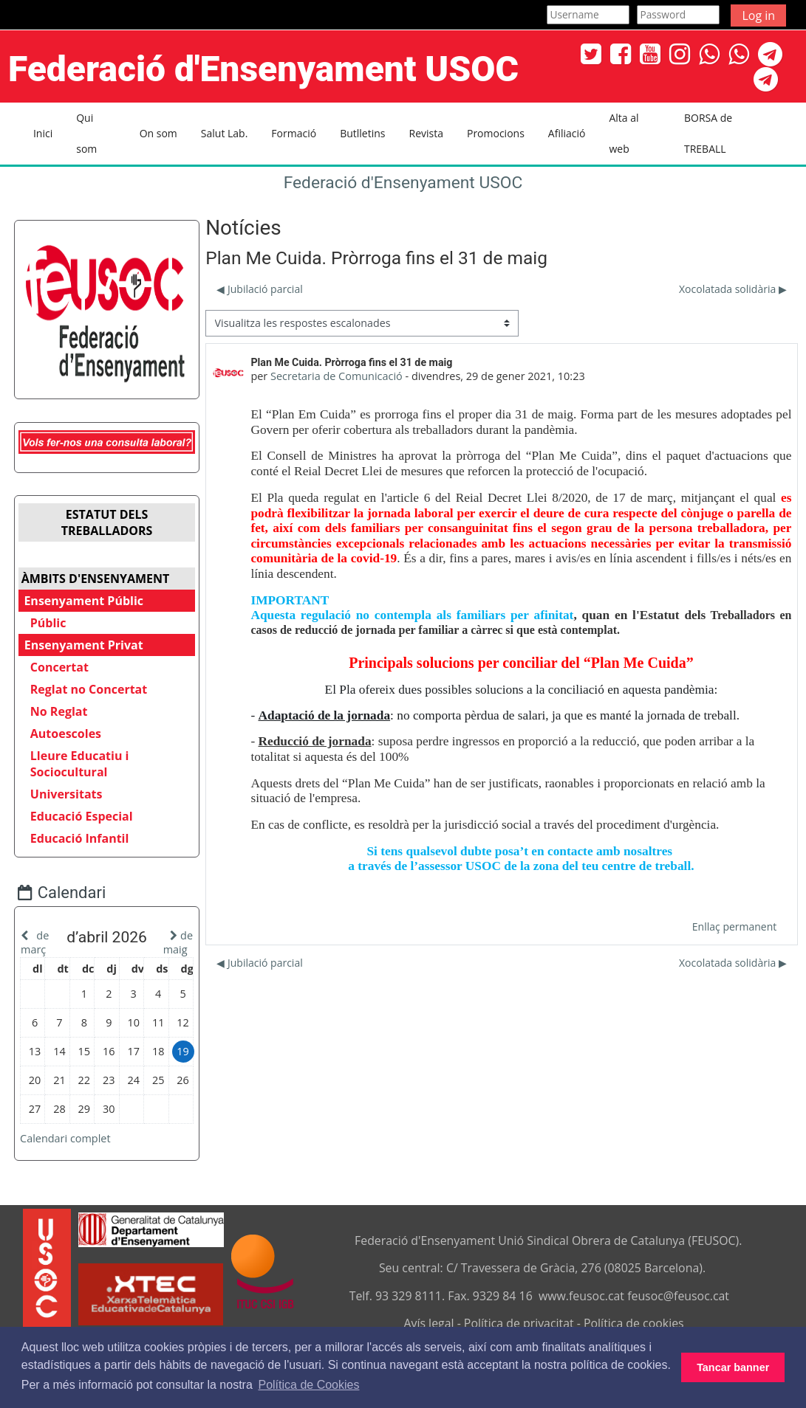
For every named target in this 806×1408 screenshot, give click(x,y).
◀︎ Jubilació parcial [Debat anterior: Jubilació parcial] (259, 289)
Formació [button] (293, 133)
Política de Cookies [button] (308, 1384)
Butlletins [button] (362, 133)
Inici (42, 133)
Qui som (86, 133)
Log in (758, 15)
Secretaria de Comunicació (336, 376)
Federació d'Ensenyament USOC (403, 183)
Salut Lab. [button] (224, 133)
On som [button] (158, 133)
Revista (426, 133)
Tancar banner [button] (733, 1367)
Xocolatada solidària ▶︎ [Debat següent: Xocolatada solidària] (733, 289)
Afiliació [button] (567, 133)
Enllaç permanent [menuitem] (734, 926)
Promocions (496, 133)
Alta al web (623, 133)
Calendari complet (76, 1151)
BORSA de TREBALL (708, 133)
